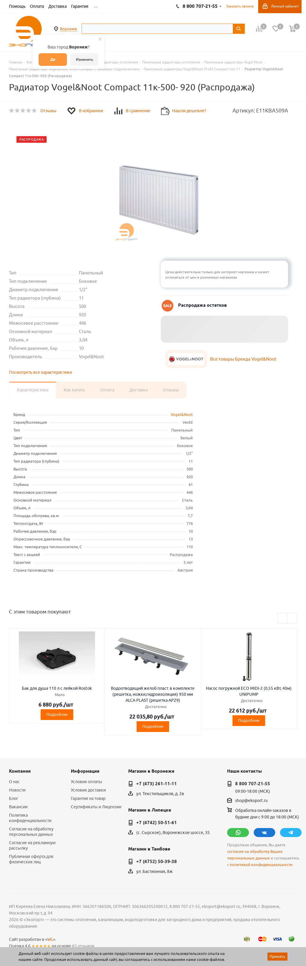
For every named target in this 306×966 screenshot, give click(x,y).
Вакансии (18, 806)
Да (52, 59)
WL (50, 939)
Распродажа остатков (202, 305)
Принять (277, 956)
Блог (13, 798)
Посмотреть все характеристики (40, 372)
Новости (17, 790)
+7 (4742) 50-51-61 (156, 822)
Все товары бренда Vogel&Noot (243, 359)
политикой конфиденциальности (261, 864)
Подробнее (57, 714)
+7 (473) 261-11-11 (156, 783)
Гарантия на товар (88, 798)
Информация (85, 771)
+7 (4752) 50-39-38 (156, 861)
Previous (282, 618)
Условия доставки (88, 790)
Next (292, 618)
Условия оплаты (86, 781)
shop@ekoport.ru (251, 800)
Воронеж (68, 28)
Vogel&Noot (182, 414)
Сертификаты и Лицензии (96, 806)
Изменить (84, 59)
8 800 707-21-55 (252, 783)
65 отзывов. (83, 946)
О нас (14, 781)
